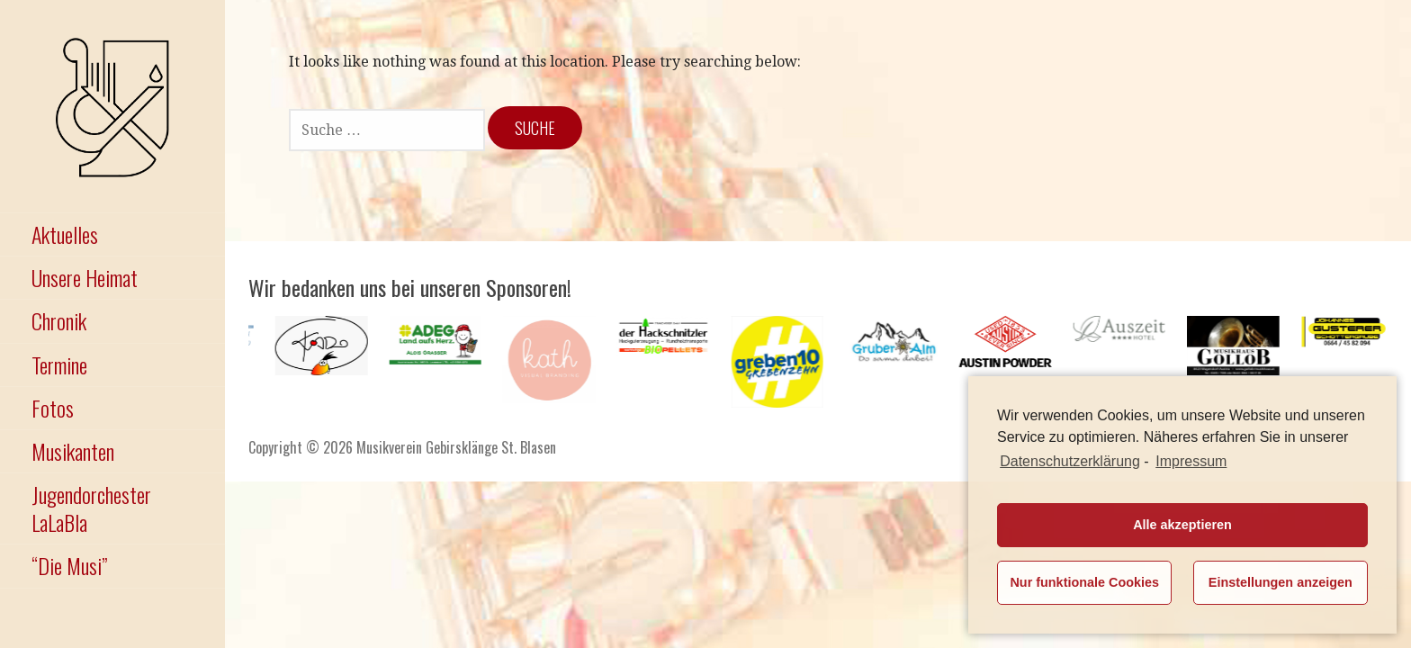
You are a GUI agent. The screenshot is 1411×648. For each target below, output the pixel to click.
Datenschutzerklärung (1070, 461)
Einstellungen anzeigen (1281, 582)
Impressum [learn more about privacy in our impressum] (1191, 461)
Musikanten (72, 451)
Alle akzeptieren (1182, 525)
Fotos (52, 408)
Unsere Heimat (84, 277)
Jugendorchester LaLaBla (91, 508)
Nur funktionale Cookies (1084, 582)
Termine (59, 364)
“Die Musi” (69, 565)
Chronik (58, 320)
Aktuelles (64, 234)
